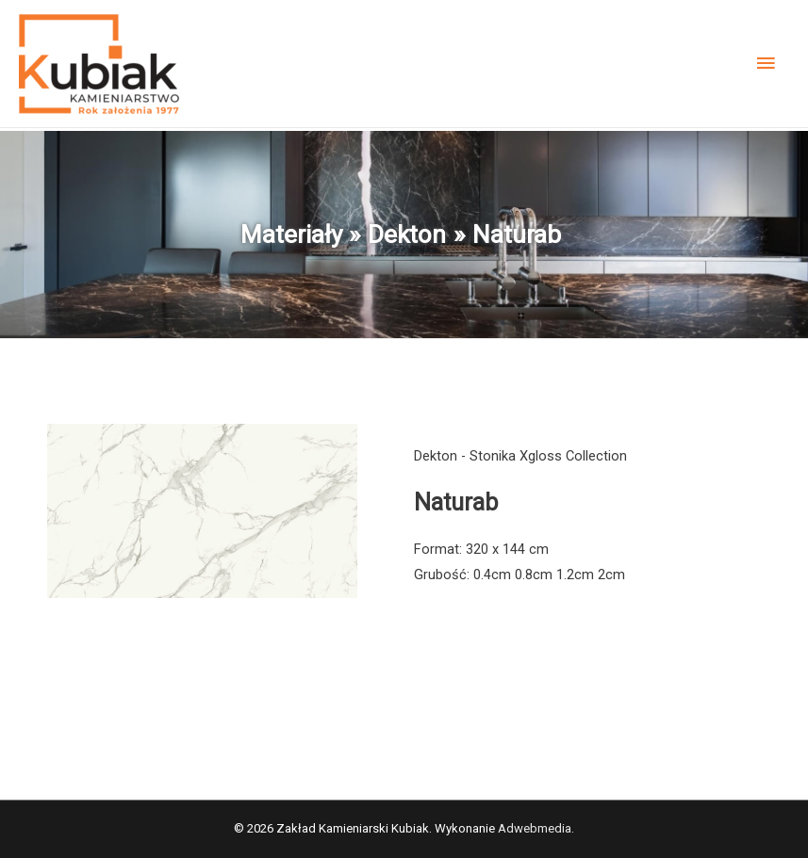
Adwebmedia (534, 828)
